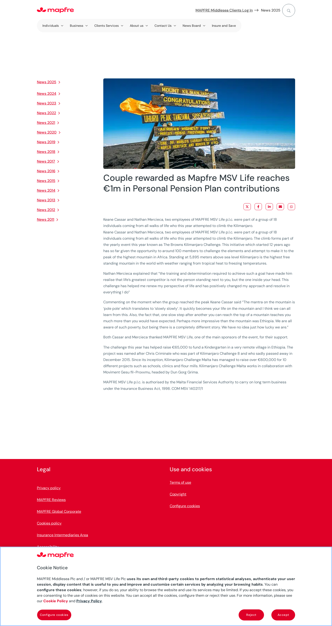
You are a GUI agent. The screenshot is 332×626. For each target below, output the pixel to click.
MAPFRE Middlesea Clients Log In (224, 10)
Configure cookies (185, 506)
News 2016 (46, 171)
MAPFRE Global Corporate (59, 511)
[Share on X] (247, 206)
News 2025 (270, 10)
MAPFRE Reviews (51, 500)
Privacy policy (49, 488)
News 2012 (46, 209)
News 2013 (46, 200)
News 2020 (46, 132)
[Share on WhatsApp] (291, 206)
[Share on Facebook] (258, 206)
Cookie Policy (55, 601)
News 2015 (46, 180)
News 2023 (46, 103)
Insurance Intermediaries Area (62, 535)
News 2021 (46, 122)
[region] (166, 586)
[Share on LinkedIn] (269, 206)
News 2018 (46, 151)
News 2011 (45, 219)
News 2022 (46, 112)
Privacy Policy (89, 601)
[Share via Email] (280, 206)
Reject (251, 615)
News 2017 (46, 161)
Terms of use (180, 482)
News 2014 (46, 190)
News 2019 (46, 142)
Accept (283, 615)
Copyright (178, 494)
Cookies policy (49, 523)
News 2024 (46, 93)
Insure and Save (224, 26)
